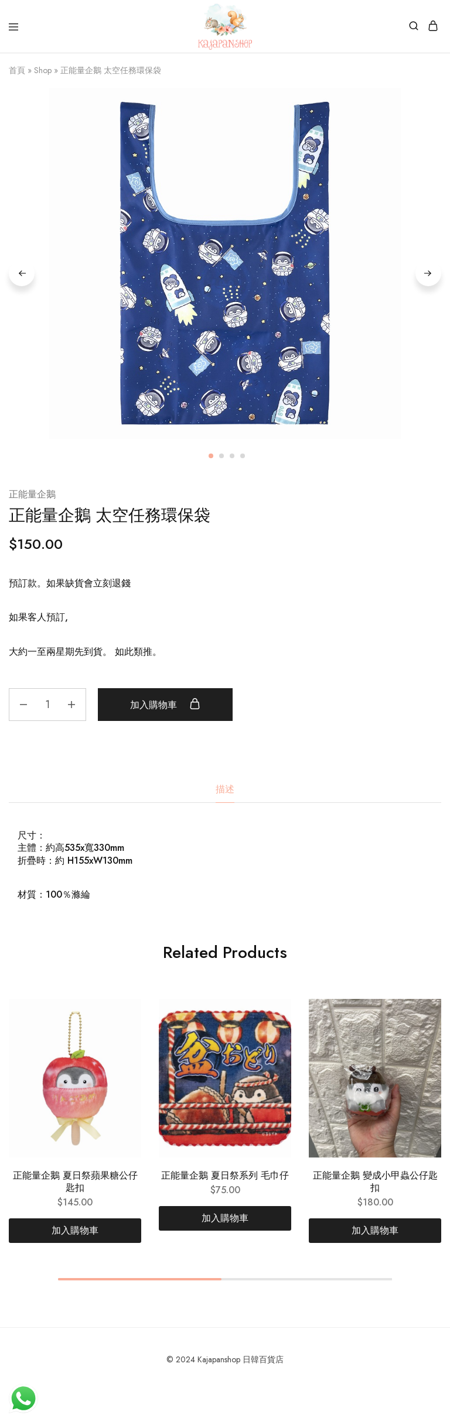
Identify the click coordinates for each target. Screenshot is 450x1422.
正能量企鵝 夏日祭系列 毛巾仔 (225, 1175)
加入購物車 (165, 704)
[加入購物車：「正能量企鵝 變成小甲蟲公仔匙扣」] (375, 1230)
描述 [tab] (225, 789)
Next (428, 273)
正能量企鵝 (32, 494)
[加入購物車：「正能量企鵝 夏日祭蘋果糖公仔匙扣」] (75, 1230)
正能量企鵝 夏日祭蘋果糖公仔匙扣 (75, 1181)
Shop (43, 70)
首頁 (17, 70)
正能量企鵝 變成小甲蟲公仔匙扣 (375, 1181)
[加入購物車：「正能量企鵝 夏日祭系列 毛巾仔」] (225, 1218)
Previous (22, 273)
